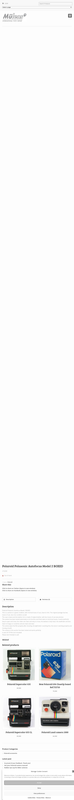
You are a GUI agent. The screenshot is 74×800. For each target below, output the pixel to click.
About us (48, 797)
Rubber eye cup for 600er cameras (15, 768)
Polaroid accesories (10, 753)
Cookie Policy (31, 797)
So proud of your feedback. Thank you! (17, 763)
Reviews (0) (46, 599)
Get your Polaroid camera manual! (16, 765)
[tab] (19, 599)
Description (10, 599)
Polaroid (9, 582)
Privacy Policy (40, 797)
